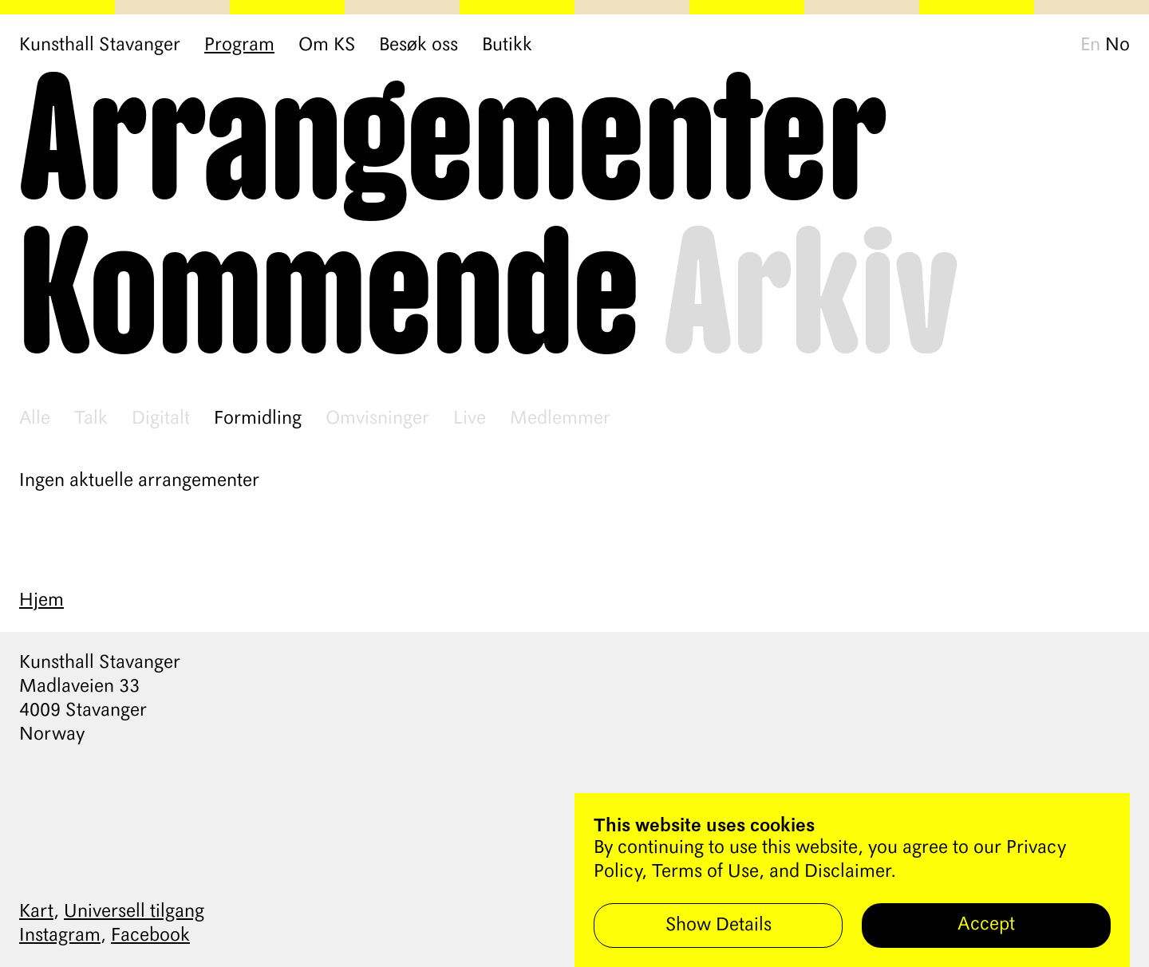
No (1117, 45)
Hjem (41, 600)
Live (469, 418)
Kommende (329, 299)
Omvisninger (377, 418)
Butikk (507, 45)
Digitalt (161, 418)
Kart (36, 912)
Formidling (258, 418)
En (1090, 45)
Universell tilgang (134, 912)
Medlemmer (560, 418)
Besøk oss (418, 45)
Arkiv (811, 299)
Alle (34, 418)
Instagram (60, 935)
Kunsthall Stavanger (99, 45)
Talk (91, 418)
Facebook (150, 935)
